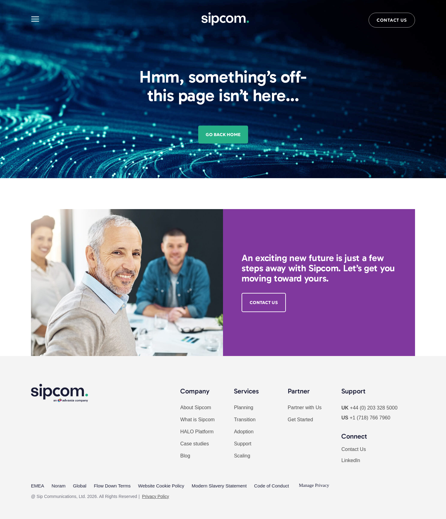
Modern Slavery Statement (219, 485)
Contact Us (353, 449)
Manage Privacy (314, 485)
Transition (245, 419)
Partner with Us (304, 407)
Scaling (242, 455)
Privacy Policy (155, 495)
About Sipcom (195, 407)
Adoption (243, 431)
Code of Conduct (271, 485)
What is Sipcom (197, 419)
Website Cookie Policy (161, 485)
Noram (59, 485)
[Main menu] (35, 19)
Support (242, 443)
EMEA (37, 485)
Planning (243, 407)
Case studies (194, 443)
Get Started (300, 419)
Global (79, 485)
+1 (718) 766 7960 (370, 417)
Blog (185, 455)
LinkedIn (350, 460)
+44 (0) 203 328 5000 (373, 407)
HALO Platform (197, 431)
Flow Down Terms (112, 485)
